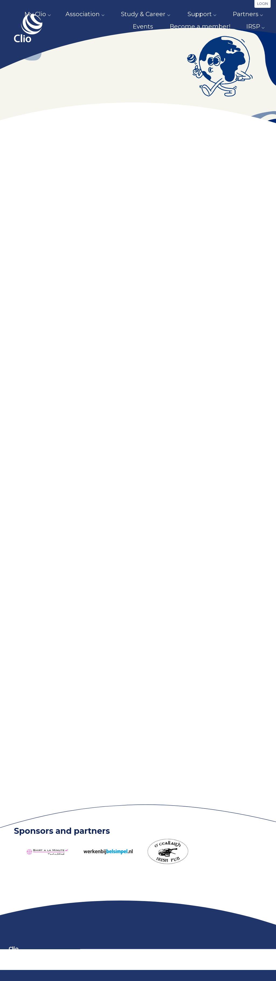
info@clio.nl (88, 966)
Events (254, 14)
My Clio (32, 14)
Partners (217, 14)
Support (177, 14)
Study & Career (127, 14)
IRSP (257, 26)
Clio (30, 35)
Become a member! (208, 26)
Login (262, 4)
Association (73, 14)
